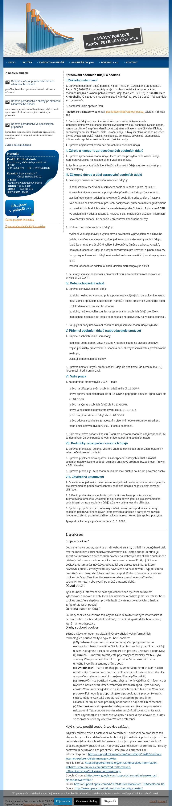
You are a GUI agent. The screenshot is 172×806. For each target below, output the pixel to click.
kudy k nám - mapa (17, 191)
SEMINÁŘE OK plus (82, 62)
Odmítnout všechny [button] (86, 801)
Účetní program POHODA (19, 219)
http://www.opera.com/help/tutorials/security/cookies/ (109, 788)
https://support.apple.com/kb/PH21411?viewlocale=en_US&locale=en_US (119, 784)
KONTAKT (132, 62)
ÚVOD (11, 62)
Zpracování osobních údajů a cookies (25, 226)
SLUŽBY (27, 62)
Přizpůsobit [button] (110, 801)
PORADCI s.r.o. (110, 62)
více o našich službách (19, 144)
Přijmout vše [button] (63, 801)
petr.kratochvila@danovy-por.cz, (125, 111)
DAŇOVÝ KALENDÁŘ (51, 62)
